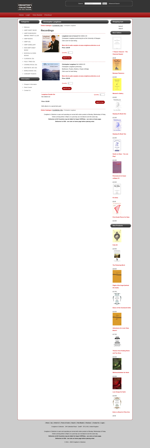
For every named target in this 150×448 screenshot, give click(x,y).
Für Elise (115, 197)
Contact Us (27, 90)
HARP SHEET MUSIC (30, 30)
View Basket (37, 15)
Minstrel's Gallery (118, 93)
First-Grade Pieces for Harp (121, 217)
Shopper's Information (30, 84)
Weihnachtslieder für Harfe (121, 372)
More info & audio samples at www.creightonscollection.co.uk (81, 45)
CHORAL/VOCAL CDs (30, 64)
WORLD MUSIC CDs (30, 70)
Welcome (27, 27)
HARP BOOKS (28, 38)
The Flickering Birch (119, 265)
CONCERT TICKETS (30, 73)
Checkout (48, 15)
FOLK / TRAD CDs (29, 61)
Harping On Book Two (119, 134)
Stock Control (28, 87)
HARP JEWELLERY (30, 44)
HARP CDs (27, 41)
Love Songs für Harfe (119, 392)
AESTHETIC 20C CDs (30, 67)
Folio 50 (115, 245)
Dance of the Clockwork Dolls (122, 307)
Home (21, 15)
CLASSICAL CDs (29, 58)
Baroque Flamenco (118, 73)
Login (28, 15)
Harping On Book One (119, 114)
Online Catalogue (46, 25)
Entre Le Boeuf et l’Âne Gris (121, 412)
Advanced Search (114, 3)
